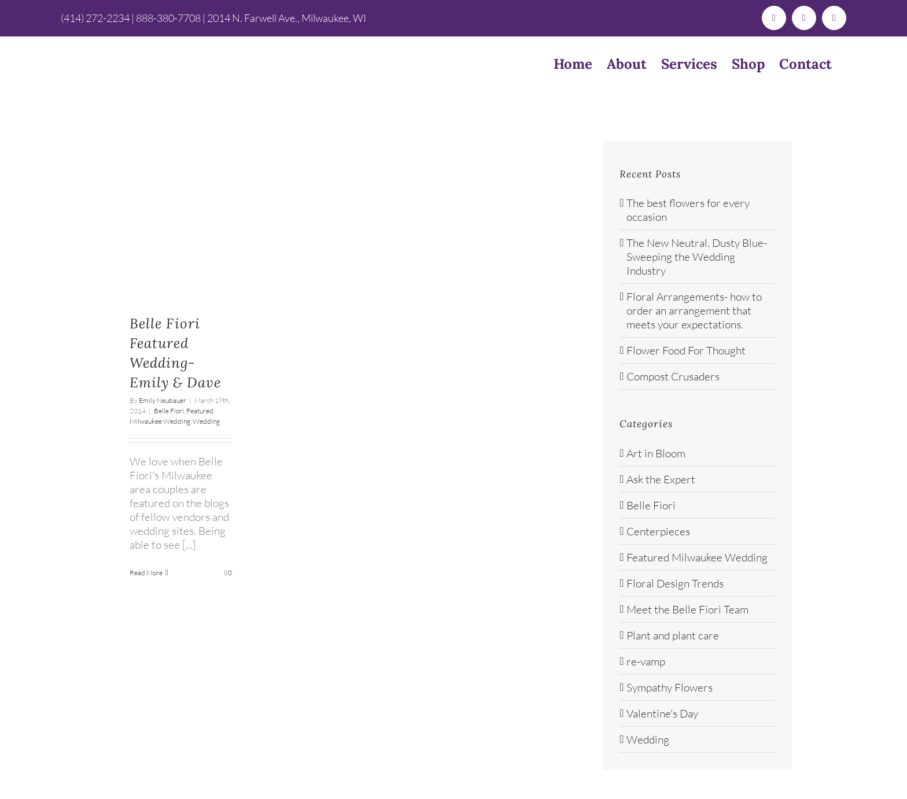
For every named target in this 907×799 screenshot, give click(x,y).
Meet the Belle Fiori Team (687, 609)
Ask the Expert (660, 479)
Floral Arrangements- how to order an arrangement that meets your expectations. (694, 310)
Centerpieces (658, 531)
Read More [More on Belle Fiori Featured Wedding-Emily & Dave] (146, 572)
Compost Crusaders (673, 376)
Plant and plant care (672, 635)
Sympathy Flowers (669, 687)
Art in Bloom (655, 453)
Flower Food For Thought (686, 350)
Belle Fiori (169, 410)
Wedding (206, 421)
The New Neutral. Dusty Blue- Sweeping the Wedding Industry (696, 257)
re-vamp (645, 661)
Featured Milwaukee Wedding (697, 557)
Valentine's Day (662, 713)
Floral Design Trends (675, 583)
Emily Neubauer (162, 400)
